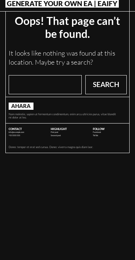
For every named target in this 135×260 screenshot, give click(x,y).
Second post (56, 135)
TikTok (95, 135)
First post (54, 132)
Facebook (97, 132)
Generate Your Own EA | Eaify (62, 3)
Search (106, 84)
